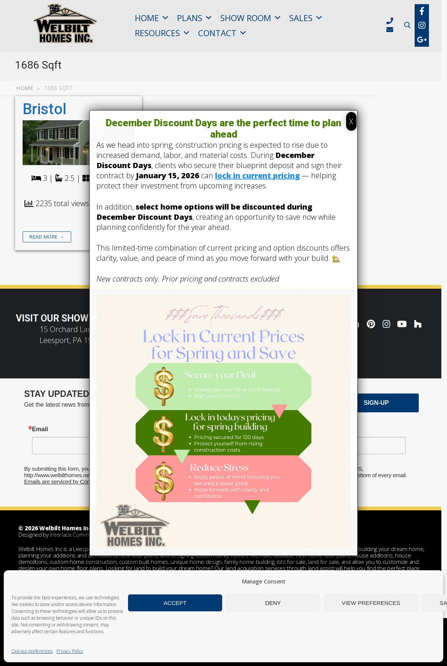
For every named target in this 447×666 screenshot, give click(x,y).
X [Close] (351, 121)
